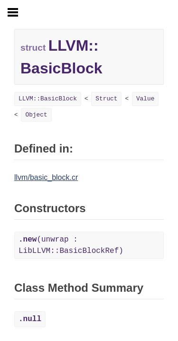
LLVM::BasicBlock (48, 98)
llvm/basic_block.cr (46, 177)
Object (36, 114)
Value (145, 98)
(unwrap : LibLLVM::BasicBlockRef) (71, 245)
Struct (106, 98)
